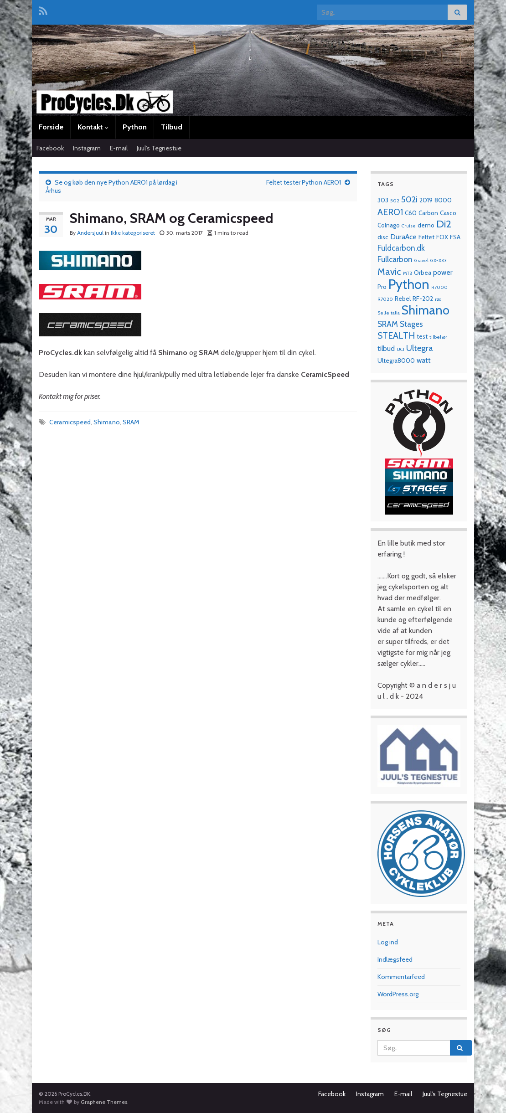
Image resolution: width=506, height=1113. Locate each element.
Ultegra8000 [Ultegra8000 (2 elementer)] (396, 360)
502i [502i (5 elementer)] (409, 199)
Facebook (50, 148)
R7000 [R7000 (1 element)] (439, 287)
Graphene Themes (104, 1101)
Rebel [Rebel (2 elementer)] (403, 298)
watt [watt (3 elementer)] (424, 360)
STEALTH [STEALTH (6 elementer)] (396, 335)
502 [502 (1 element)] (394, 201)
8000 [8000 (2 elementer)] (443, 200)
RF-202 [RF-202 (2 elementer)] (423, 298)
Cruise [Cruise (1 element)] (409, 226)
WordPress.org (397, 994)
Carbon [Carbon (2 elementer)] (428, 212)
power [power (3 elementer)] (443, 272)
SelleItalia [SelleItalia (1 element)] (388, 313)
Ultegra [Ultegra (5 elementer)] (419, 348)
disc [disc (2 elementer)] (382, 237)
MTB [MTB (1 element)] (407, 273)
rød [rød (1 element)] (438, 299)
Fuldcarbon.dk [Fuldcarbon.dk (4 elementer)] (401, 247)
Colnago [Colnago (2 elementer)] (388, 225)
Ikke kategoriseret (133, 232)
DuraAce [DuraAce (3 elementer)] (403, 236)
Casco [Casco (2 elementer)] (448, 212)
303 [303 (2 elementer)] (382, 200)
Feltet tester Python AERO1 (303, 182)
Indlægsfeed (395, 959)
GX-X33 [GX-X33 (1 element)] (438, 260)
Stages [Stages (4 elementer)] (411, 324)
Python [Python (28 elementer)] (408, 284)
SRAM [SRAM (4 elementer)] (387, 324)
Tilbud (171, 127)
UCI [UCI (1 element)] (400, 349)
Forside (51, 127)
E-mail (119, 148)
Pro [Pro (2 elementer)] (382, 286)
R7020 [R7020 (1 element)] (385, 299)
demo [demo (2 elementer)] (426, 225)
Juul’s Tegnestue (159, 148)
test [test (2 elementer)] (422, 336)
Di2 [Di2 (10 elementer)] (443, 223)
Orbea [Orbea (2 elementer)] (422, 272)
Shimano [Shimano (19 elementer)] (425, 310)
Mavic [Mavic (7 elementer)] (389, 271)
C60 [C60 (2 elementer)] (411, 212)
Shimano (106, 422)
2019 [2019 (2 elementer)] (426, 200)
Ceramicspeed (70, 422)
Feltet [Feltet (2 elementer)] (426, 237)
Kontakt (92, 127)
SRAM (131, 422)
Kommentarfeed (401, 977)
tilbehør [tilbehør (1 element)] (438, 337)
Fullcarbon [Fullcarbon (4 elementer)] (395, 259)
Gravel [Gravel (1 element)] (421, 260)
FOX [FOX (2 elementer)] (442, 237)
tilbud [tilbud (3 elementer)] (386, 348)
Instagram (87, 148)
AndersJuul (90, 232)
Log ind (387, 942)
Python (135, 127)
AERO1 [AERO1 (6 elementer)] (390, 211)
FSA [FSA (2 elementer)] (455, 237)
